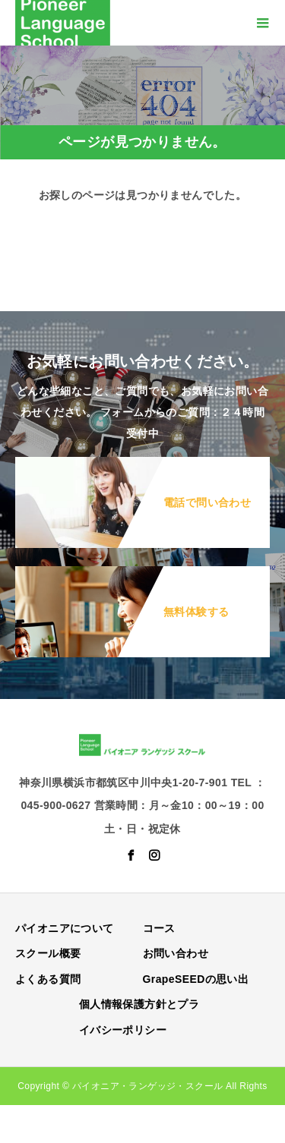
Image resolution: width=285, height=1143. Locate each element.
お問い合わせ (175, 953)
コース (159, 928)
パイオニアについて (64, 928)
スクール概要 (48, 953)
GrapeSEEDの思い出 (196, 979)
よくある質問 (48, 979)
